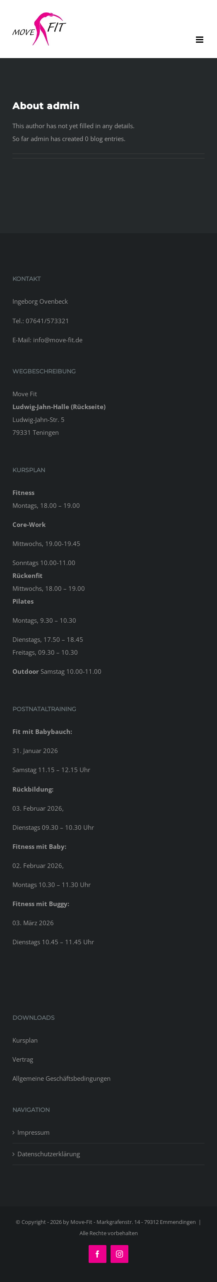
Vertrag (22, 1059)
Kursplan (25, 1040)
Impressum (33, 1132)
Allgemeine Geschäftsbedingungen (61, 1078)
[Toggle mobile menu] (200, 39)
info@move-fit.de (57, 340)
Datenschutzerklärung (48, 1154)
